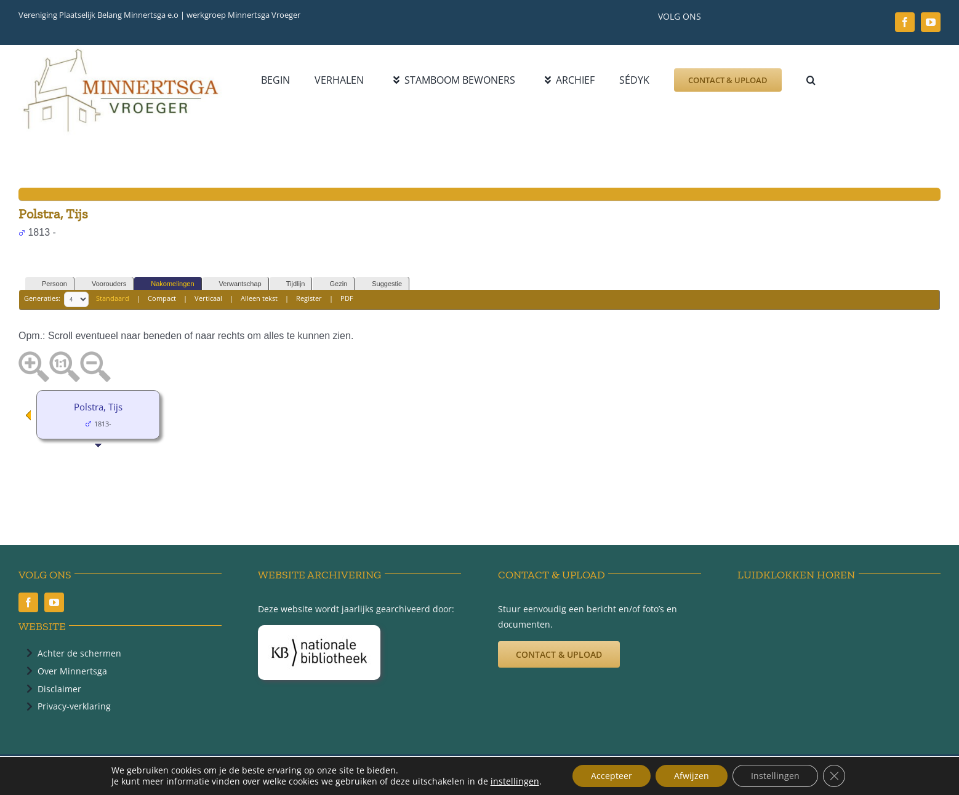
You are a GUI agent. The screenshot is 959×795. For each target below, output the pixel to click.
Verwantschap (235, 284)
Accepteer (611, 775)
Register (309, 298)
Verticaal (208, 298)
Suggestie (381, 284)
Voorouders (103, 284)
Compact (162, 298)
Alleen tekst (259, 298)
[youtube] (931, 22)
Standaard (112, 298)
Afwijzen (691, 775)
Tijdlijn (290, 284)
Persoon (49, 284)
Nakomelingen (167, 284)
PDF (346, 298)
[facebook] (905, 22)
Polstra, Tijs (98, 407)
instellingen (515, 781)
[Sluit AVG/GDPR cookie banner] (834, 776)
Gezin (332, 284)
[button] (811, 80)
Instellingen (775, 775)
